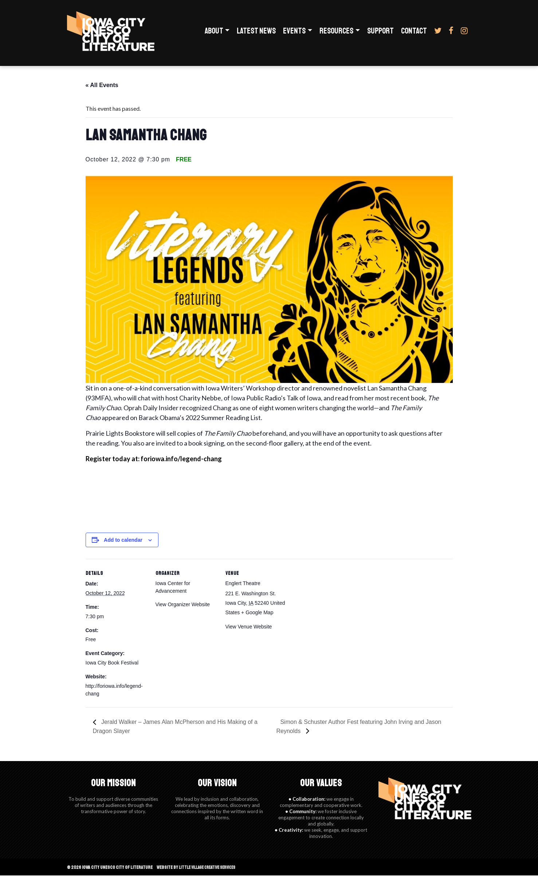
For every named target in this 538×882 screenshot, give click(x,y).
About (214, 34)
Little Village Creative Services (211, 874)
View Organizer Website (183, 611)
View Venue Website (248, 633)
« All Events (102, 92)
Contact (414, 34)
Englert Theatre (242, 590)
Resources (336, 34)
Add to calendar (123, 546)
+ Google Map (257, 619)
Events (294, 34)
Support (380, 34)
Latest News (256, 34)
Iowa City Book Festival (112, 669)
